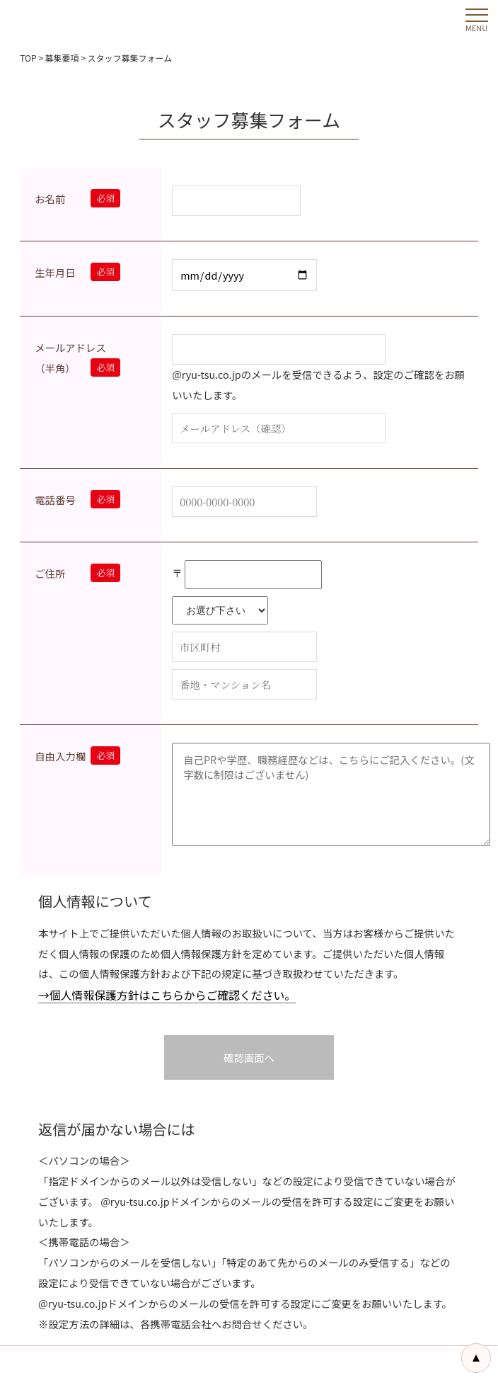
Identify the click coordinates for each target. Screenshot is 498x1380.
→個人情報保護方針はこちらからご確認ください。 (167, 995)
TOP (28, 58)
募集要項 (62, 58)
